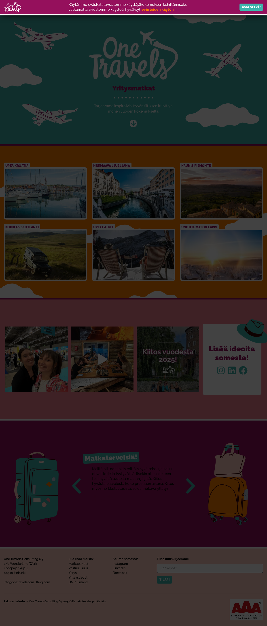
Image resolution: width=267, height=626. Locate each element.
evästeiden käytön (158, 9)
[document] (133, 313)
